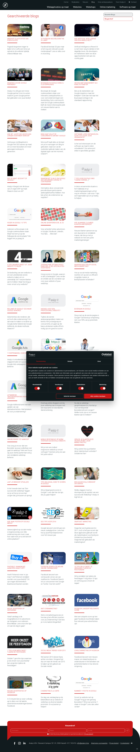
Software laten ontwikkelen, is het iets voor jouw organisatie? (86, 135)
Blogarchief (109, 19)
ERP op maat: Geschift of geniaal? (17, 179)
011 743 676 (72, 743)
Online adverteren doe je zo (52, 223)
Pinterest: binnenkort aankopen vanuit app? (16, 567)
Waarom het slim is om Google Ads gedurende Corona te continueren (53, 180)
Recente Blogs (110, 15)
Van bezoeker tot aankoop (18, 439)
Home (66, 2)
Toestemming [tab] (41, 361)
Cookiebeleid (124, 743)
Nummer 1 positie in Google (85, 691)
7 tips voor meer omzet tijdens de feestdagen (16, 651)
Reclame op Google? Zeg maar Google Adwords (19, 309)
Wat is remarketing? (49, 609)
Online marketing (107, 7)
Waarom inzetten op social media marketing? (85, 265)
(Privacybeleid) (88, 734)
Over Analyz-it (121, 2)
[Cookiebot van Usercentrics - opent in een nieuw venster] (103, 354)
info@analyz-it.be (83, 743)
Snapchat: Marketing (82, 522)
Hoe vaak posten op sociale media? (18, 522)
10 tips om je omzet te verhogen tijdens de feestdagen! (83, 568)
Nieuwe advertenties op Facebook (16, 691)
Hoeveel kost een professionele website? (50, 309)
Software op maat (128, 7)
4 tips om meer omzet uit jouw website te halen (19, 265)
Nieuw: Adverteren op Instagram (15, 609)
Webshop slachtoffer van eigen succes (17, 39)
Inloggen (132, 743)
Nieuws (85, 2)
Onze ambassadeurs (105, 2)
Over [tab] (99, 361)
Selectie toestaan (70, 396)
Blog (93, 2)
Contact (134, 2)
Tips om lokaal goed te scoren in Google (53, 483)
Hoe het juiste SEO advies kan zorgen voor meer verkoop (19, 135)
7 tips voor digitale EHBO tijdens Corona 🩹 (84, 179)
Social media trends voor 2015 (53, 650)
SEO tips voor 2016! (48, 522)
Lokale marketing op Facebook (86, 650)
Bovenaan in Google (82, 309)
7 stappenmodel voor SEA (17, 353)
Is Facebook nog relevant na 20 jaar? (52, 39)
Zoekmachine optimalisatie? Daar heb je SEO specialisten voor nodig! (52, 266)
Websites (77, 7)
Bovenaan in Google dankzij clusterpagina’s (52, 83)
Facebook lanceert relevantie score (86, 609)
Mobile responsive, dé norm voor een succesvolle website (53, 440)
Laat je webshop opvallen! (18, 482)
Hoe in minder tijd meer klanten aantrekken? (83, 223)
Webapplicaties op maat (58, 7)
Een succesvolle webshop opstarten (84, 483)
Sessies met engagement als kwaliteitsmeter (85, 83)
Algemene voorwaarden (99, 743)
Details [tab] (70, 361)
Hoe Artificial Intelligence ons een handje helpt (85, 39)
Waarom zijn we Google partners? (17, 83)
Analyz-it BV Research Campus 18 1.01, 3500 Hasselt (47, 743)
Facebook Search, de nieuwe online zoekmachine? (52, 567)
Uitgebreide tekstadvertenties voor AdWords (17, 396)
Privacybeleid (114, 743)
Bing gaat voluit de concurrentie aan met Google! (53, 135)
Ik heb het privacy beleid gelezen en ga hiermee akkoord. (71, 734)
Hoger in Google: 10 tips (17, 223)
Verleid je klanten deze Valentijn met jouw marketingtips (84, 440)
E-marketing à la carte (50, 691)
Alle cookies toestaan (97, 396)
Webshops (90, 7)
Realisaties (75, 2)
